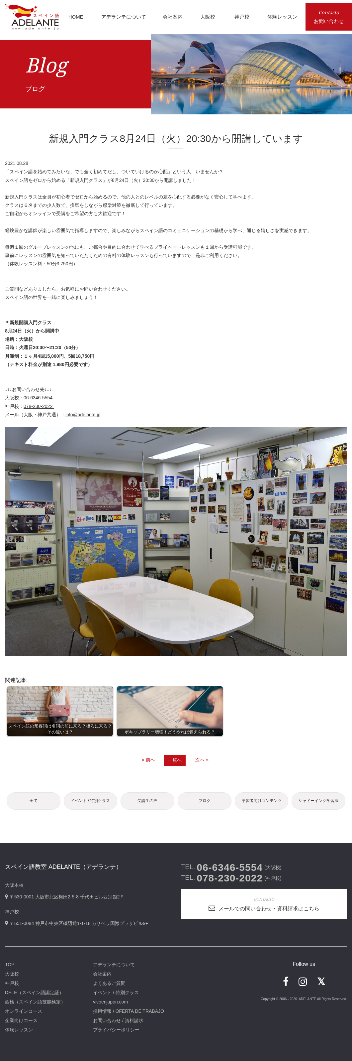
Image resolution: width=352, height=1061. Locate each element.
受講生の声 (147, 800)
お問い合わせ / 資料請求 (118, 1020)
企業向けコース (21, 1020)
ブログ (205, 800)
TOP (10, 964)
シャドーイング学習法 (318, 800)
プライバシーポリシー (116, 1029)
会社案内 (102, 974)
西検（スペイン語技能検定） (35, 1001)
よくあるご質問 (109, 983)
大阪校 (12, 974)
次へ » (202, 759)
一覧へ (175, 760)
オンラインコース (23, 1011)
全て (34, 800)
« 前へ (148, 759)
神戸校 (12, 983)
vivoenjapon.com (110, 1001)
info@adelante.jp (82, 414)
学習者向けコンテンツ (262, 800)
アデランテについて (114, 964)
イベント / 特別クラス (90, 800)
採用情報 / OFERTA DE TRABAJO (128, 1011)
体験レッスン (19, 1029)
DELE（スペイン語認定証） (34, 992)
